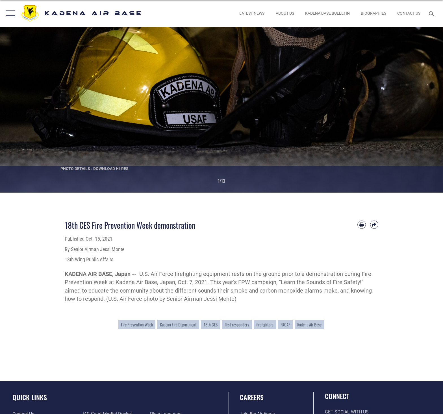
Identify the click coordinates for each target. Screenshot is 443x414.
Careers (252, 397)
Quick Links (29, 397)
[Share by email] (374, 225)
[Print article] (361, 225)
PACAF (285, 324)
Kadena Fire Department (178, 324)
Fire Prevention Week (137, 324)
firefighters (264, 324)
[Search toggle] (432, 13)
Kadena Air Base (309, 324)
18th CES (211, 324)
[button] (9, 13)
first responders (237, 324)
